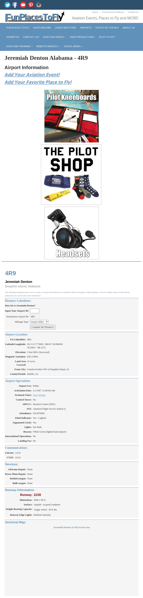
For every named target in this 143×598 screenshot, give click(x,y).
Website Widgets (48, 46)
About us (129, 27)
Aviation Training (19, 46)
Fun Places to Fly (17, 27)
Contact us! (31, 37)
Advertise (12, 37)
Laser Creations (65, 27)
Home (95, 12)
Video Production (82, 37)
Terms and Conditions (113, 12)
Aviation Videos (54, 37)
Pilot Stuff (107, 37)
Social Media (73, 46)
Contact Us (133, 12)
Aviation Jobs (42, 27)
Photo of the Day (107, 27)
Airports (86, 27)
